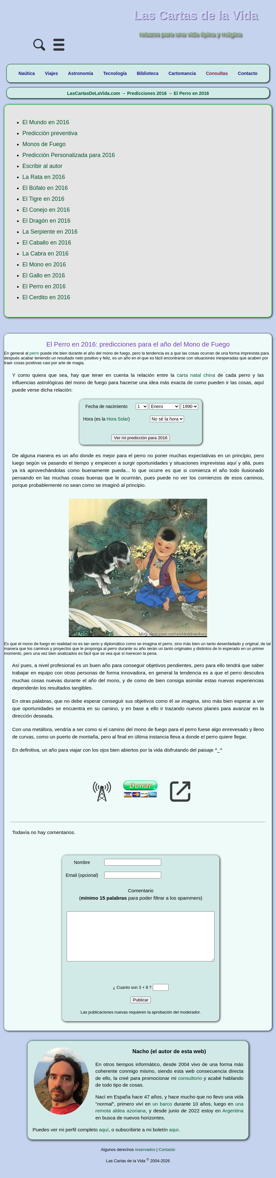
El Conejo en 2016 (46, 210)
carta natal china (196, 375)
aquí (104, 1139)
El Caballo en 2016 (47, 242)
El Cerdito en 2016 (46, 297)
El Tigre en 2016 (43, 199)
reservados (145, 1159)
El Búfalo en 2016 (45, 188)
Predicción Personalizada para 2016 (69, 155)
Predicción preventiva (50, 133)
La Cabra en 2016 (46, 253)
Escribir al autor (42, 166)
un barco (162, 1113)
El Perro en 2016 (191, 93)
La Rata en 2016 (44, 177)
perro (34, 353)
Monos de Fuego (44, 144)
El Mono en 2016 (44, 264)
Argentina (233, 1120)
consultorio (190, 1087)
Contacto (167, 1159)
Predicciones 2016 (147, 93)
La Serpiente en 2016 (50, 231)
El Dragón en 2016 (46, 221)
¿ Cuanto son (126, 997)
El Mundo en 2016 (46, 122)
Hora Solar (117, 419)
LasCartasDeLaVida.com (93, 93)
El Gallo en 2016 (44, 275)
